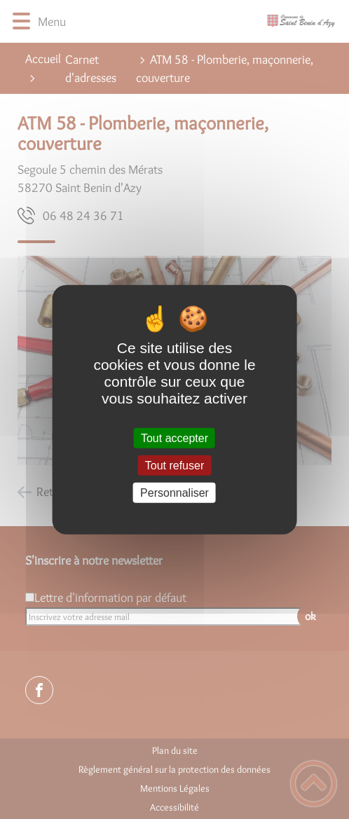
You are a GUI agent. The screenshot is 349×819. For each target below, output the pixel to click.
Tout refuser (174, 465)
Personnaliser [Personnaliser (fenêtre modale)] (174, 493)
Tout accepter (174, 437)
